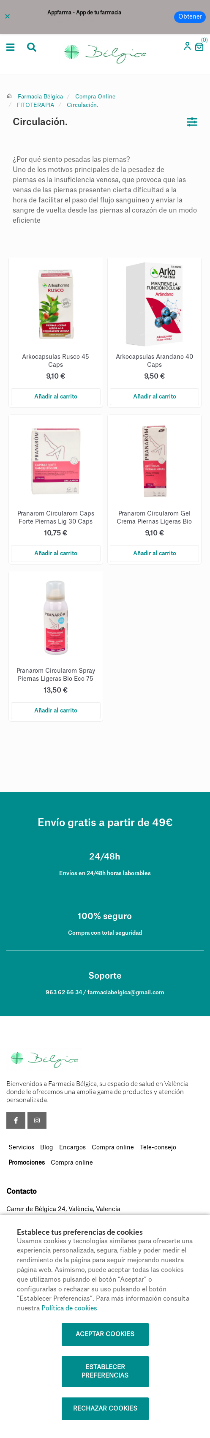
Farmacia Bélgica (40, 96)
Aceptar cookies (105, 1334)
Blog (46, 1148)
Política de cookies (69, 1308)
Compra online (113, 1148)
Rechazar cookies (105, 1409)
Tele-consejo (158, 1148)
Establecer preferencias (105, 1371)
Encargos (72, 1148)
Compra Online (95, 96)
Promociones (26, 1163)
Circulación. (82, 105)
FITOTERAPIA (36, 105)
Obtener (190, 17)
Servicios (21, 1148)
